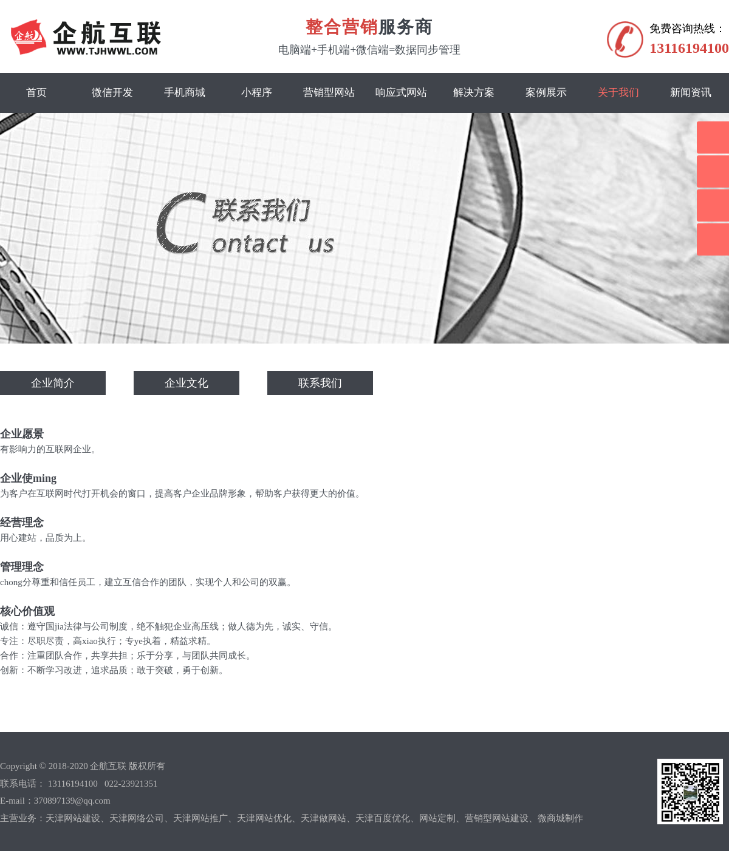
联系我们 (320, 383)
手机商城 (184, 92)
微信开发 (112, 92)
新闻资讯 (690, 92)
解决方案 (474, 92)
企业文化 (186, 383)
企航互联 (108, 766)
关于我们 (618, 92)
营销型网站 (329, 92)
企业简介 (53, 383)
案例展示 (546, 92)
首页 (36, 92)
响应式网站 (401, 92)
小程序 (256, 92)
